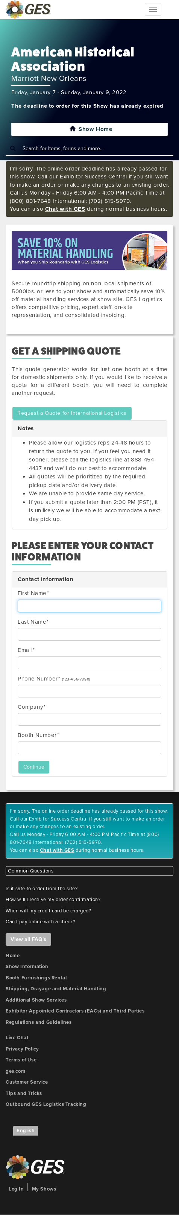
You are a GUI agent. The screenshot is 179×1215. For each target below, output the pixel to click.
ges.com (15, 1071)
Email (25, 650)
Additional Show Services (36, 1000)
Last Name (32, 621)
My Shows (44, 1189)
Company (30, 706)
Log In (16, 1189)
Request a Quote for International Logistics (72, 413)
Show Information (27, 967)
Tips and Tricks (24, 1093)
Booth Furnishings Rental (36, 978)
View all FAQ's (28, 939)
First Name (32, 593)
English (26, 1131)
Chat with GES (65, 209)
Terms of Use (21, 1060)
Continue (33, 767)
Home (13, 956)
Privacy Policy (22, 1049)
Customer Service (27, 1082)
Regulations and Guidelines (39, 1022)
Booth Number (37, 735)
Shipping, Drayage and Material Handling (56, 989)
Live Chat (17, 1038)
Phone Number (38, 678)
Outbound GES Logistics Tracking (46, 1104)
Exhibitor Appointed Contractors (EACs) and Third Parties (75, 1011)
